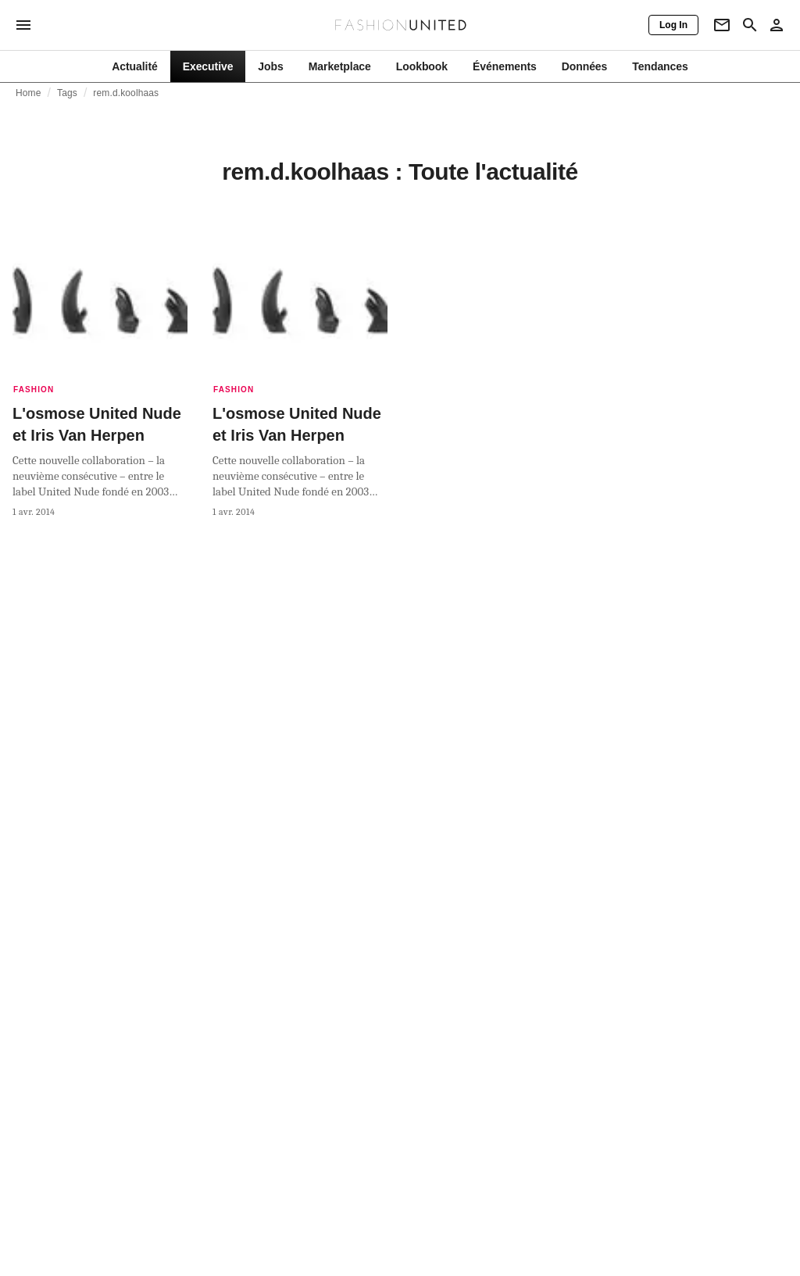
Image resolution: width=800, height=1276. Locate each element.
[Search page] (750, 25)
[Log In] (673, 25)
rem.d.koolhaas (126, 93)
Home (28, 93)
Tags (67, 93)
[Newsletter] (722, 25)
